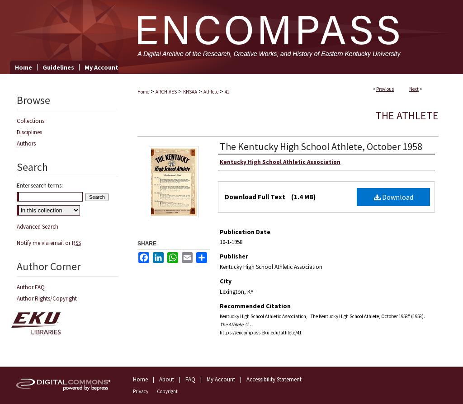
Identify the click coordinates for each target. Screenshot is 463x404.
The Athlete (407, 115)
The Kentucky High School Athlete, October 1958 (321, 146)
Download (393, 197)
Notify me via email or (49, 243)
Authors (26, 143)
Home (143, 92)
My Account (221, 379)
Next (414, 89)
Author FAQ (31, 287)
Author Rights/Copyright (47, 298)
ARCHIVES (166, 92)
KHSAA (190, 92)
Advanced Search (37, 226)
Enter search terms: (40, 185)
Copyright (167, 391)
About (166, 379)
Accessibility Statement (274, 379)
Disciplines (29, 132)
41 (227, 92)
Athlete (210, 92)
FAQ (190, 379)
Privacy (140, 391)
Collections (30, 121)
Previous (385, 89)
